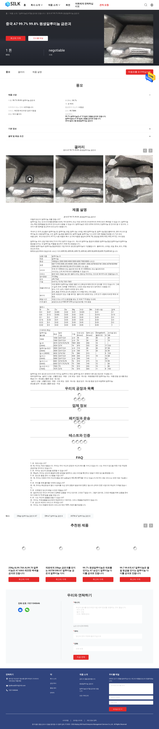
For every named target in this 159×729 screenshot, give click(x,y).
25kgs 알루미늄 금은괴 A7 (27, 516)
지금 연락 (81, 657)
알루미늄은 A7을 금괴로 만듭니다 (32, 13)
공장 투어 (53, 683)
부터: (76, 631)
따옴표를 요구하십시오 (139, 72)
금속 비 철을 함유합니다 (87, 679)
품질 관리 (53, 688)
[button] (79, 219)
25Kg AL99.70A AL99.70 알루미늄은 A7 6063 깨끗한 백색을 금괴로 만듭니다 (23, 570)
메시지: (77, 602)
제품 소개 (13, 13)
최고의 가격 (15, 38)
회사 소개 (53, 679)
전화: (76, 644)
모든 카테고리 (84, 695)
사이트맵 (65, 720)
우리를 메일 (38, 38)
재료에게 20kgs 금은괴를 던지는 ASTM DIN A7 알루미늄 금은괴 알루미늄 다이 (60, 570)
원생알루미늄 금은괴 (86, 684)
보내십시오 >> (117, 709)
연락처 (52, 693)
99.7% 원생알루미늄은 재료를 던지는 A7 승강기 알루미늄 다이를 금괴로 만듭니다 (97, 570)
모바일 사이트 (77, 720)
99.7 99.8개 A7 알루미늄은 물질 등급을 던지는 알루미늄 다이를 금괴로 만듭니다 (134, 570)
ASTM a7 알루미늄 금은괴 (81, 516)
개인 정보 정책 (91, 720)
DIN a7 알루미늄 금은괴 (54, 516)
